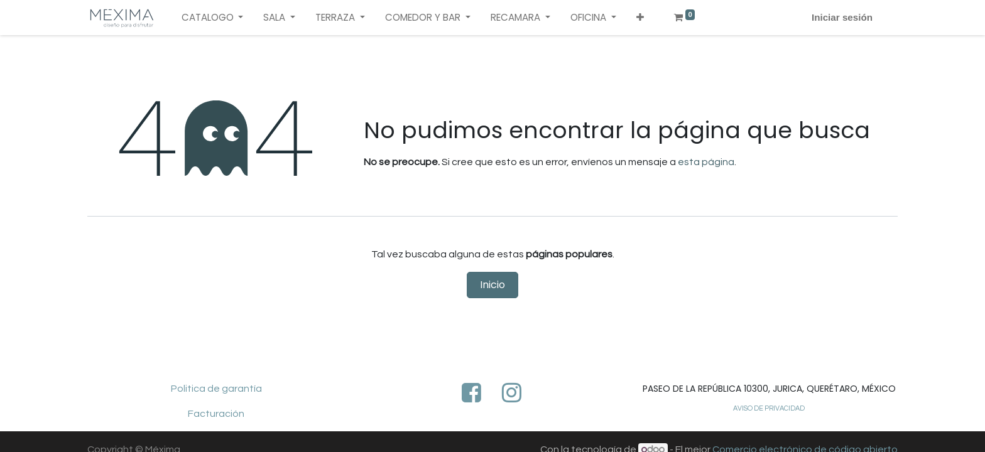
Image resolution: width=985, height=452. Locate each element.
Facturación (216, 414)
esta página (706, 162)
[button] (640, 18)
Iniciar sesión (842, 17)
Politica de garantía (216, 389)
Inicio (492, 284)
